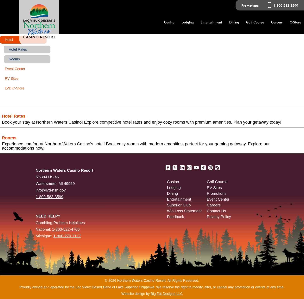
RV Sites (11, 79)
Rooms (14, 59)
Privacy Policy (219, 217)
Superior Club (179, 205)
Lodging (174, 187)
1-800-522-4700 (66, 229)
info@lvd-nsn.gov (51, 190)
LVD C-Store (14, 88)
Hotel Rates (18, 49)
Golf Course (217, 182)
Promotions (250, 5)
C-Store (295, 22)
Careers (277, 22)
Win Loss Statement (184, 211)
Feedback (175, 217)
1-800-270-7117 (67, 236)
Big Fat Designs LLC (167, 294)
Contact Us (216, 211)
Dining (172, 193)
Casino (173, 182)
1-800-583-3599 (285, 5)
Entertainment (179, 199)
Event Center (15, 69)
